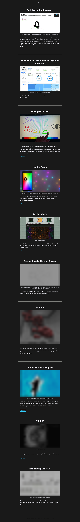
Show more (23, 50)
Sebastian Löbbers (36, 3)
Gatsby (41, 518)
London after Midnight (50, 518)
